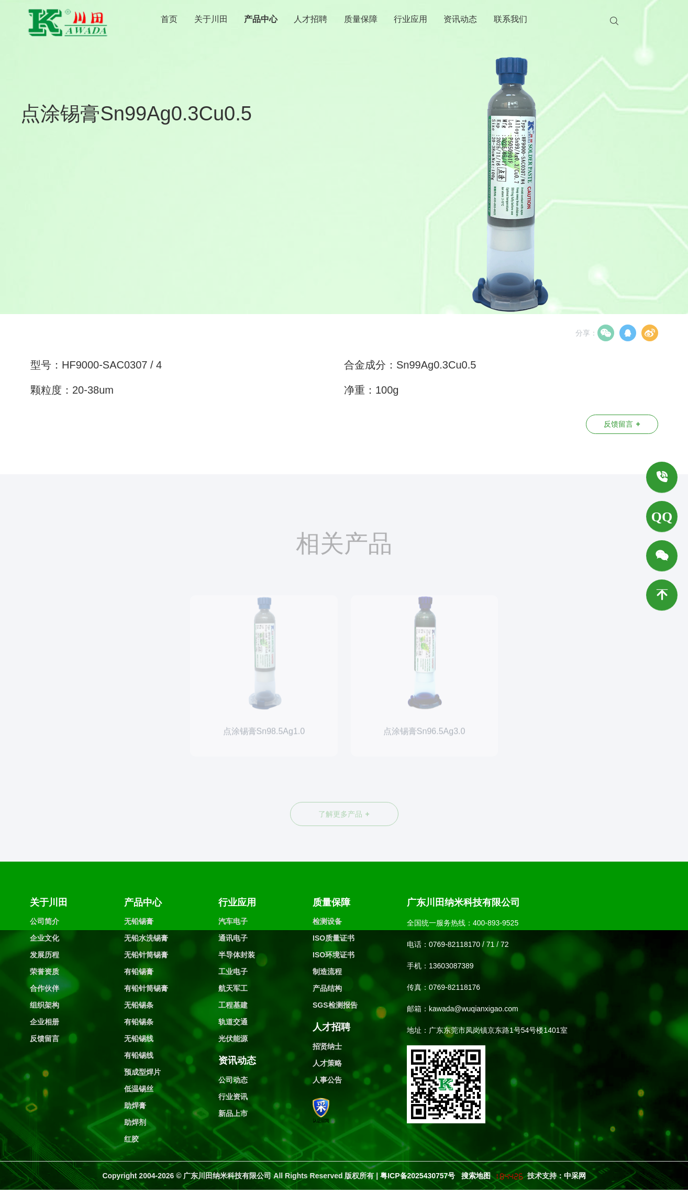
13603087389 (451, 966)
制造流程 (327, 971)
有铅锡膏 (138, 971)
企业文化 (44, 938)
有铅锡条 (138, 1022)
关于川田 (211, 19)
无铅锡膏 (138, 921)
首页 (169, 19)
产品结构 (327, 988)
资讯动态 (460, 19)
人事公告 (327, 1080)
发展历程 (44, 955)
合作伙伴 (44, 988)
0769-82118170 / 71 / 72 (469, 944)
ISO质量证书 (333, 938)
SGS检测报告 (335, 1005)
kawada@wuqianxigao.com (473, 1009)
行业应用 (410, 19)
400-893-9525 (495, 923)
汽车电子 (233, 921)
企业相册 (44, 1022)
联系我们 (510, 19)
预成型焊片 (142, 1072)
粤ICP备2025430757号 (418, 1175)
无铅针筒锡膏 (146, 955)
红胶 (131, 1139)
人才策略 (327, 1063)
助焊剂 (135, 1122)
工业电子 (233, 971)
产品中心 (261, 19)
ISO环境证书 (333, 955)
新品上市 (233, 1113)
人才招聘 (310, 19)
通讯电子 (233, 938)
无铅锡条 (138, 1005)
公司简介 (44, 921)
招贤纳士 (327, 1046)
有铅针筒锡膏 (146, 988)
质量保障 (361, 19)
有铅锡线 (138, 1055)
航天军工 (233, 988)
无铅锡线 (138, 1038)
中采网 (575, 1175)
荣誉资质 (44, 971)
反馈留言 (622, 424)
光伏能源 (233, 1038)
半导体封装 (236, 955)
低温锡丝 (138, 1089)
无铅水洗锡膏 (146, 938)
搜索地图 (476, 1175)
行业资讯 (233, 1096)
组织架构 (44, 1005)
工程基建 (233, 1005)
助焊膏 (135, 1105)
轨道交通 (233, 1022)
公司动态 (233, 1080)
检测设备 (327, 921)
